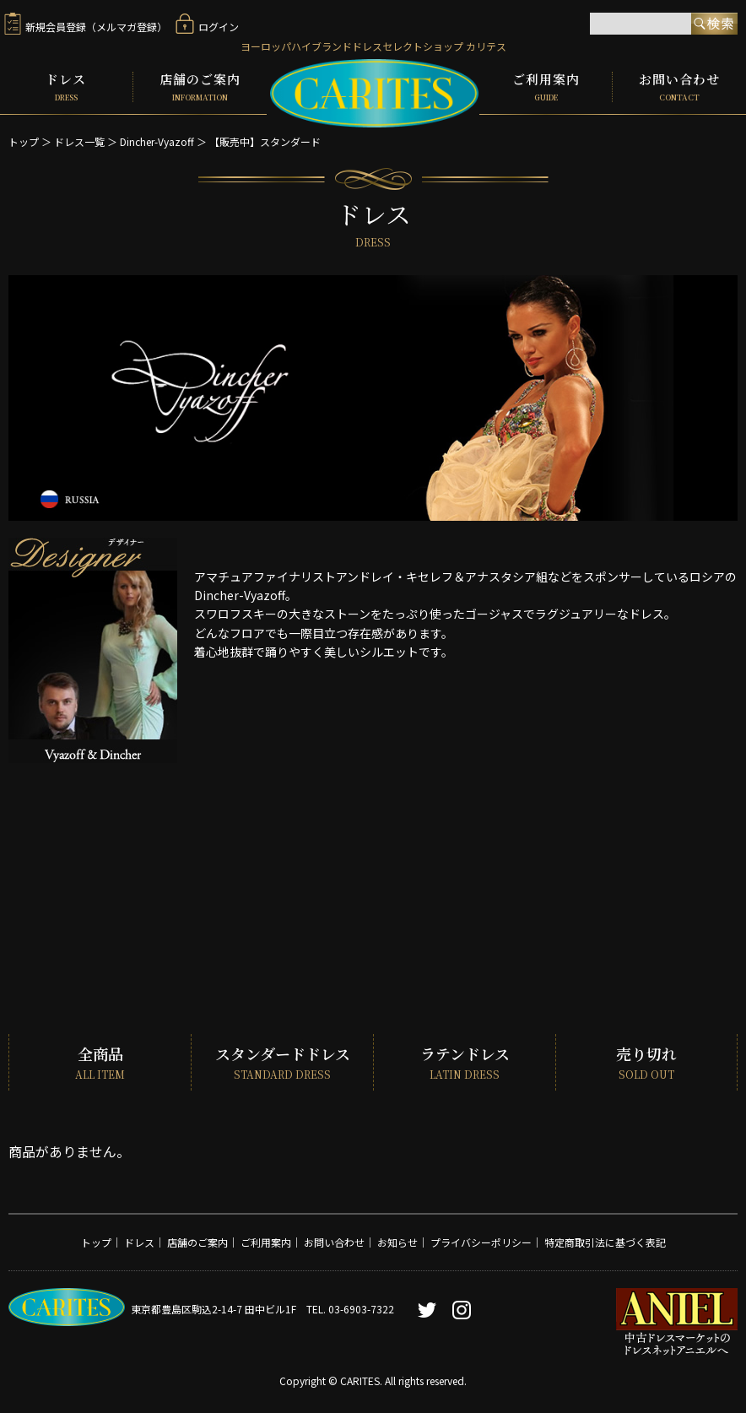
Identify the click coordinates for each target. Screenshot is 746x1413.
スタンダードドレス (282, 1061)
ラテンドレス (464, 1061)
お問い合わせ (679, 86)
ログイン (207, 26)
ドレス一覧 (79, 140)
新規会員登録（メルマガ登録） (85, 26)
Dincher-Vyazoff (157, 140)
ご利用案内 (545, 86)
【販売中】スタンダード (265, 140)
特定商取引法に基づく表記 (605, 1241)
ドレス (66, 86)
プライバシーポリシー (481, 1241)
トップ (23, 140)
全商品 (100, 1061)
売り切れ (646, 1061)
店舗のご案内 (200, 86)
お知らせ (397, 1241)
